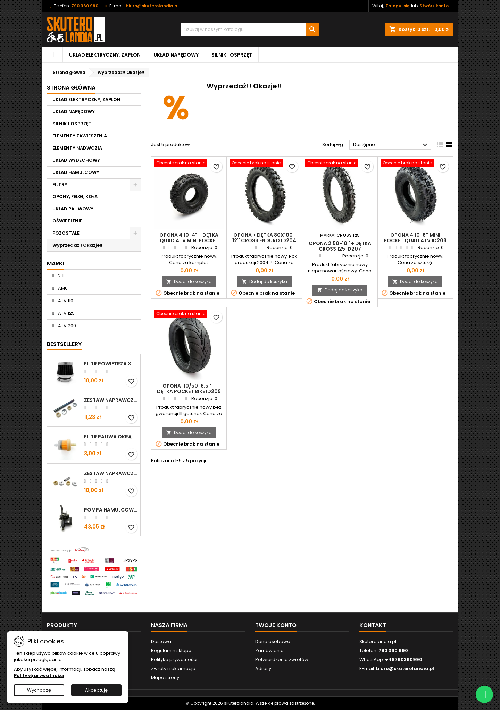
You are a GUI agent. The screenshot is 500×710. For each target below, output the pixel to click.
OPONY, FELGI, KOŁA (75, 196)
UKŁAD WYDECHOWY (76, 160)
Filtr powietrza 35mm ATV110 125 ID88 (111, 363)
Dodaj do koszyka (189, 282)
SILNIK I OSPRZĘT (231, 54)
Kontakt (372, 625)
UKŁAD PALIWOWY (72, 208)
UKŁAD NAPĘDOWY (176, 54)
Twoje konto (276, 625)
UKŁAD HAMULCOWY (75, 172)
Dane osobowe (272, 641)
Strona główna (71, 88)
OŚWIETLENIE (67, 221)
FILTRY (59, 184)
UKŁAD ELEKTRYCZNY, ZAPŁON (105, 54)
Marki (55, 264)
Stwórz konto (434, 6)
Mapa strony (165, 677)
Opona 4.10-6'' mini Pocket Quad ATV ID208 (415, 237)
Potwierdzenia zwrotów (281, 659)
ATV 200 (66, 325)
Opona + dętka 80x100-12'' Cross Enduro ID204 (264, 237)
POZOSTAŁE (66, 233)
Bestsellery (64, 344)
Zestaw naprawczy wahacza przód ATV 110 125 (111, 400)
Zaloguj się (397, 6)
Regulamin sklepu (171, 650)
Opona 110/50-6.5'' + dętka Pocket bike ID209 (189, 388)
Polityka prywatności (174, 659)
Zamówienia (269, 650)
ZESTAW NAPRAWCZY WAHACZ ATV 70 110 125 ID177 (111, 473)
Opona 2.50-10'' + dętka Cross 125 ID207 (340, 246)
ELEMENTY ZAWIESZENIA (79, 136)
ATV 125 (66, 313)
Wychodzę (39, 690)
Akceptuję (96, 690)
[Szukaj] (250, 29)
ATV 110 (65, 300)
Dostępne (391, 145)
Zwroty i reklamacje (173, 668)
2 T (60, 275)
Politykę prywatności (39, 675)
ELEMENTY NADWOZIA (77, 148)
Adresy (263, 668)
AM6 (62, 288)
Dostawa (161, 641)
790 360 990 (84, 6)
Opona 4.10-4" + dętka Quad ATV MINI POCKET (188, 237)
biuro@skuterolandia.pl (152, 6)
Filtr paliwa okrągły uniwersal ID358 (111, 436)
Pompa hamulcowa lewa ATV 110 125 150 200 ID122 (111, 510)
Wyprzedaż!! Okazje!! (77, 245)
